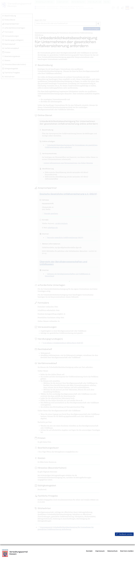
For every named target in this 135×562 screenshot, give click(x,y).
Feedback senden (124, 534)
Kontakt (89, 551)
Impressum (100, 551)
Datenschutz (112, 551)
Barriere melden (127, 551)
